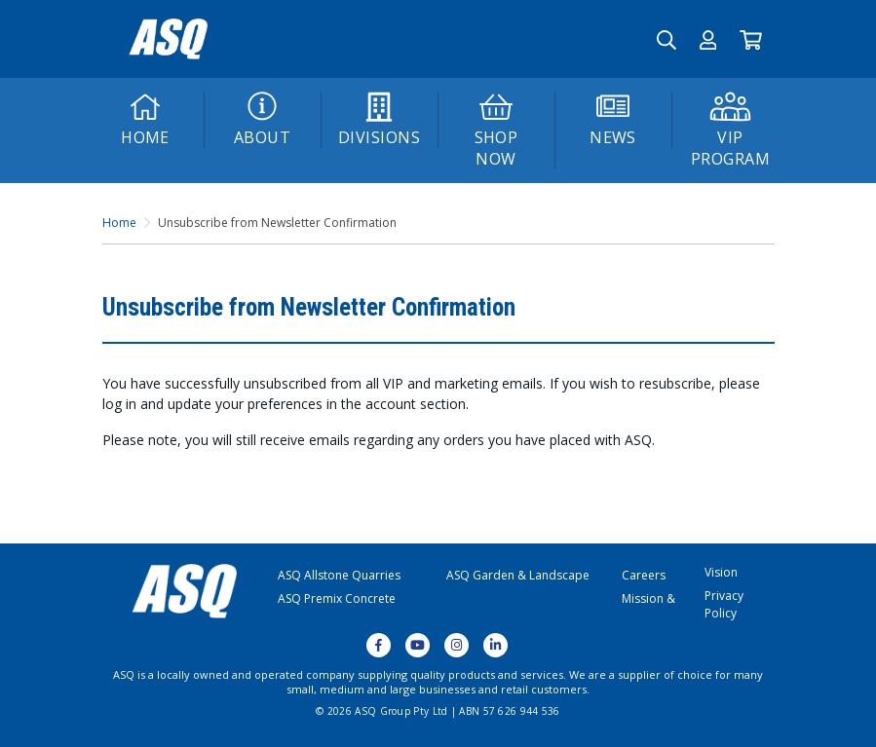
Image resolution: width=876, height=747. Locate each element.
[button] (708, 39)
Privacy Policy (724, 604)
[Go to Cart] (751, 39)
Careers (644, 575)
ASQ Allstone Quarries (339, 575)
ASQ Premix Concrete (337, 598)
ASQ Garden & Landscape (518, 575)
